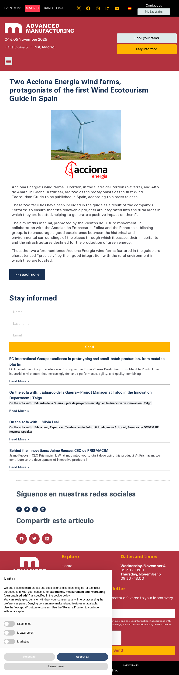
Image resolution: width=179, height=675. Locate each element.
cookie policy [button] (62, 595)
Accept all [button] (82, 656)
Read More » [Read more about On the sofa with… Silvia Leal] (19, 439)
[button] (12, 8)
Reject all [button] (29, 656)
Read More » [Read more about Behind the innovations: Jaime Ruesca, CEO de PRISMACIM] (19, 467)
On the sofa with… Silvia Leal (34, 422)
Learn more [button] (55, 666)
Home (67, 566)
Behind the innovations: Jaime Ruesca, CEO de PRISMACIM (58, 451)
